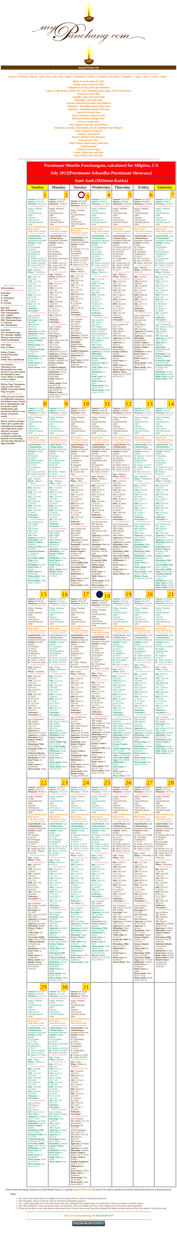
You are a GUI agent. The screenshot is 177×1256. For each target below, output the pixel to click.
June (54, 76)
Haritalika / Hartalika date (88, 100)
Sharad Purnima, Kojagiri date (88, 118)
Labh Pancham (88, 146)
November (102, 76)
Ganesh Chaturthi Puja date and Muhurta (88, 103)
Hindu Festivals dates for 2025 (88, 81)
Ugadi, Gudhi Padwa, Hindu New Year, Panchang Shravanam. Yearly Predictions (88, 90)
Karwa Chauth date (88, 121)
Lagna (137, 76)
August (68, 76)
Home (164, 76)
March (33, 76)
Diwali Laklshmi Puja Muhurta (88, 137)
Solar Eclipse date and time (88, 155)
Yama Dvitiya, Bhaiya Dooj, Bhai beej (88, 143)
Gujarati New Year (88, 140)
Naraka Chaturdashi (88, 133)
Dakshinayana (37, 227)
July (60, 76)
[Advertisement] (14, 33)
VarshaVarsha (121, 629)
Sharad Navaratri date (88, 112)
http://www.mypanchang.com (79, 1215)
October (91, 76)
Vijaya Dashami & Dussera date (88, 115)
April (41, 76)
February (23, 76)
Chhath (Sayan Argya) (88, 149)
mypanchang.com (88, 67)
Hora (146, 76)
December (114, 76)
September (79, 76)
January (12, 76)
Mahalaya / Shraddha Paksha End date (88, 109)
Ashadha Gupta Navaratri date (88, 97)
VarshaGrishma (37, 230)
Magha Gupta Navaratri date (88, 84)
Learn (154, 76)
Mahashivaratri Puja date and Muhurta (88, 87)
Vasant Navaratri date (88, 93)
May (48, 76)
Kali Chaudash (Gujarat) (88, 130)
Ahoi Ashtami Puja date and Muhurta (88, 124)
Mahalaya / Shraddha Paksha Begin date (88, 106)
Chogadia (126, 76)
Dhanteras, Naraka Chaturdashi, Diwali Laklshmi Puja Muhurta (88, 127)
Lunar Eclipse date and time (88, 152)
